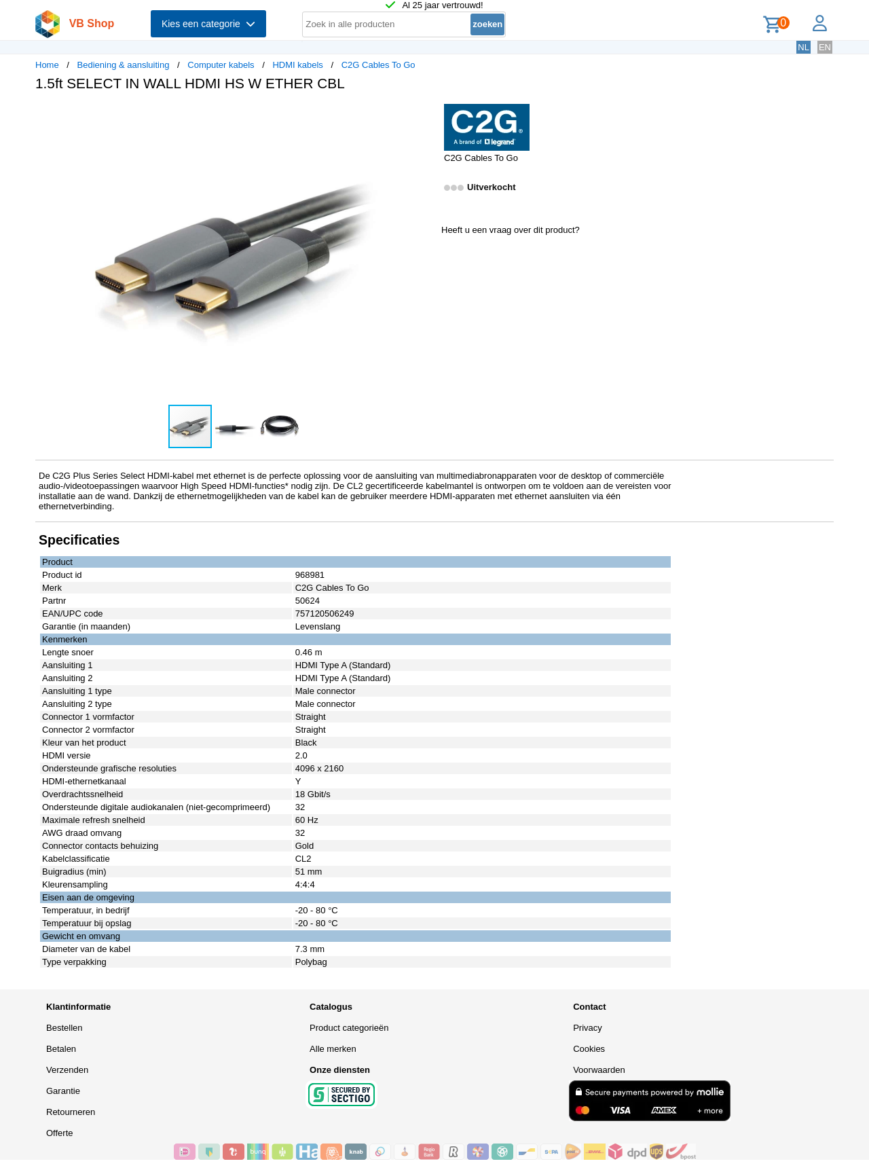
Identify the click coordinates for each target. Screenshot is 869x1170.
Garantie (63, 1091)
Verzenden (67, 1070)
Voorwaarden (599, 1070)
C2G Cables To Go (378, 65)
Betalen (61, 1049)
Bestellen (64, 1028)
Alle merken (333, 1049)
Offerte (59, 1133)
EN (825, 47)
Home (47, 65)
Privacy (587, 1028)
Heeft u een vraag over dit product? (510, 230)
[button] (422, 116)
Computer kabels (220, 65)
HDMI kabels (297, 65)
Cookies (589, 1049)
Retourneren (70, 1112)
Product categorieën (349, 1028)
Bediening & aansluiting (123, 65)
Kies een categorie (208, 23)
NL (803, 47)
